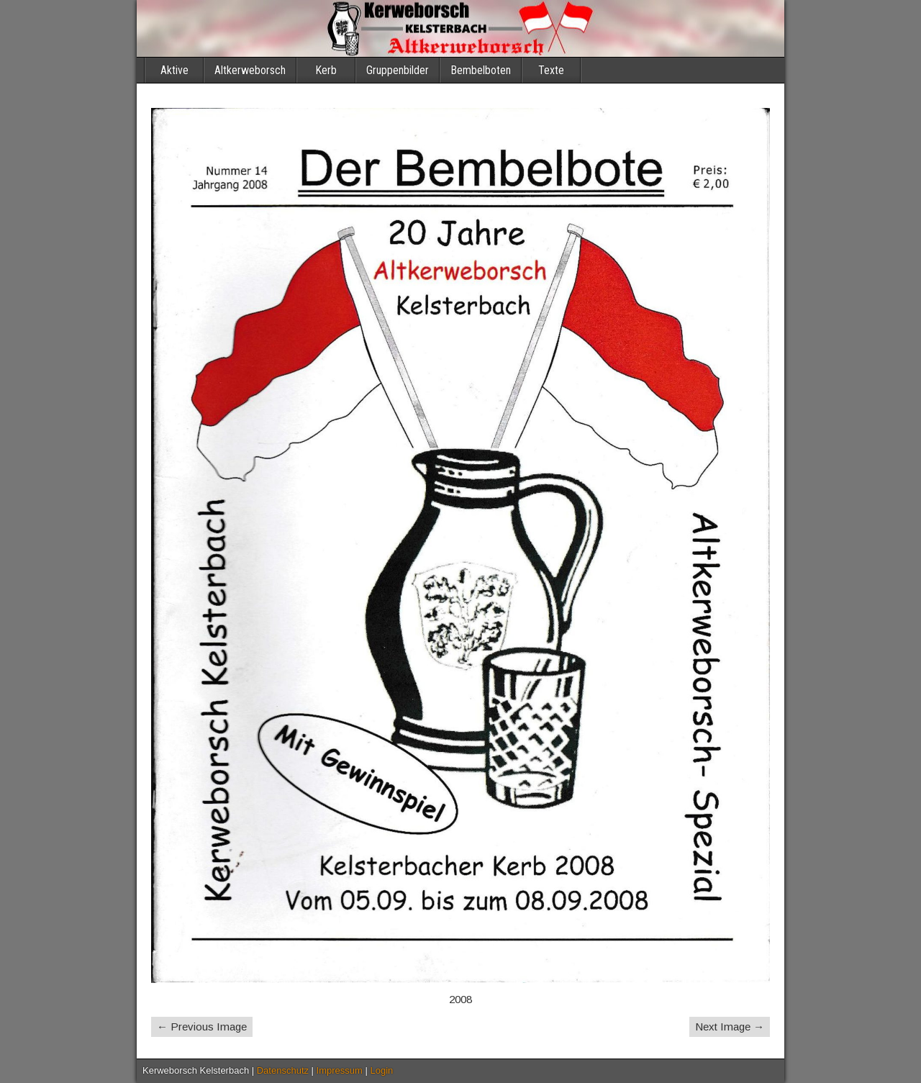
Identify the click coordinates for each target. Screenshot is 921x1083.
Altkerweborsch (250, 70)
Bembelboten (480, 70)
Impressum (340, 1070)
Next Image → (729, 1026)
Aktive (174, 70)
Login (382, 1070)
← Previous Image (202, 1026)
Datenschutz (283, 1070)
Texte (551, 70)
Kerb (326, 70)
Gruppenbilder (397, 70)
